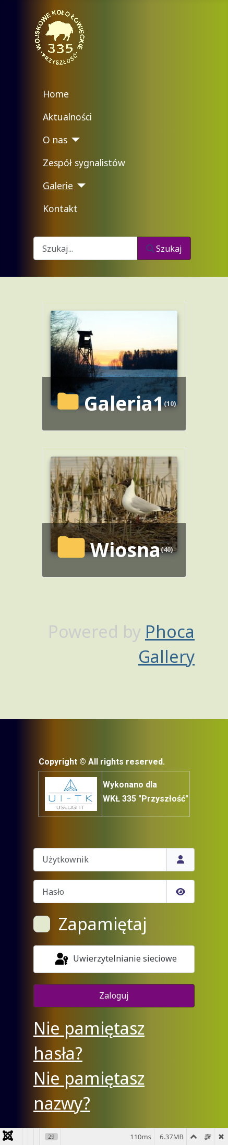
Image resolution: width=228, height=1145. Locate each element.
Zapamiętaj (102, 924)
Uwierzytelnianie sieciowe (115, 959)
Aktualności (67, 116)
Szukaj (164, 248)
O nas (55, 139)
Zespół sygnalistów (84, 162)
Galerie (58, 185)
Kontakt (60, 208)
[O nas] (73, 140)
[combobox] (85, 248)
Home (56, 94)
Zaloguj (114, 995)
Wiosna (125, 550)
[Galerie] (79, 185)
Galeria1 (124, 403)
